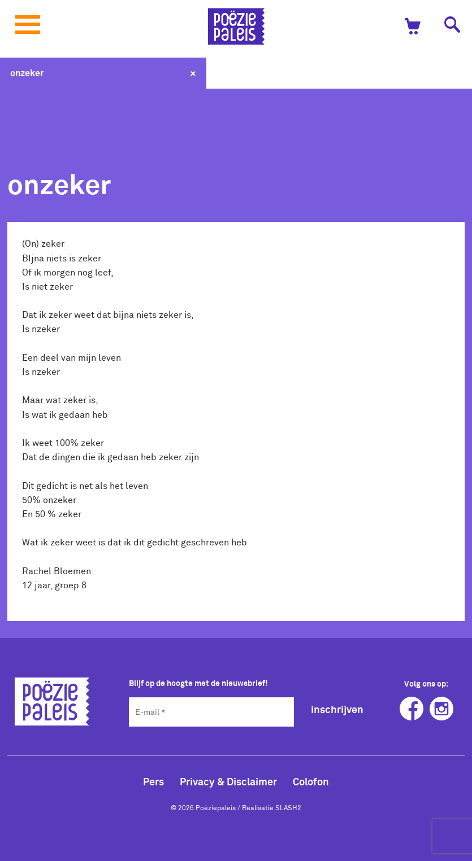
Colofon (311, 781)
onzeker (27, 73)
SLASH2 (288, 807)
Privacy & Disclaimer (228, 781)
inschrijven (337, 709)
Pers (153, 781)
